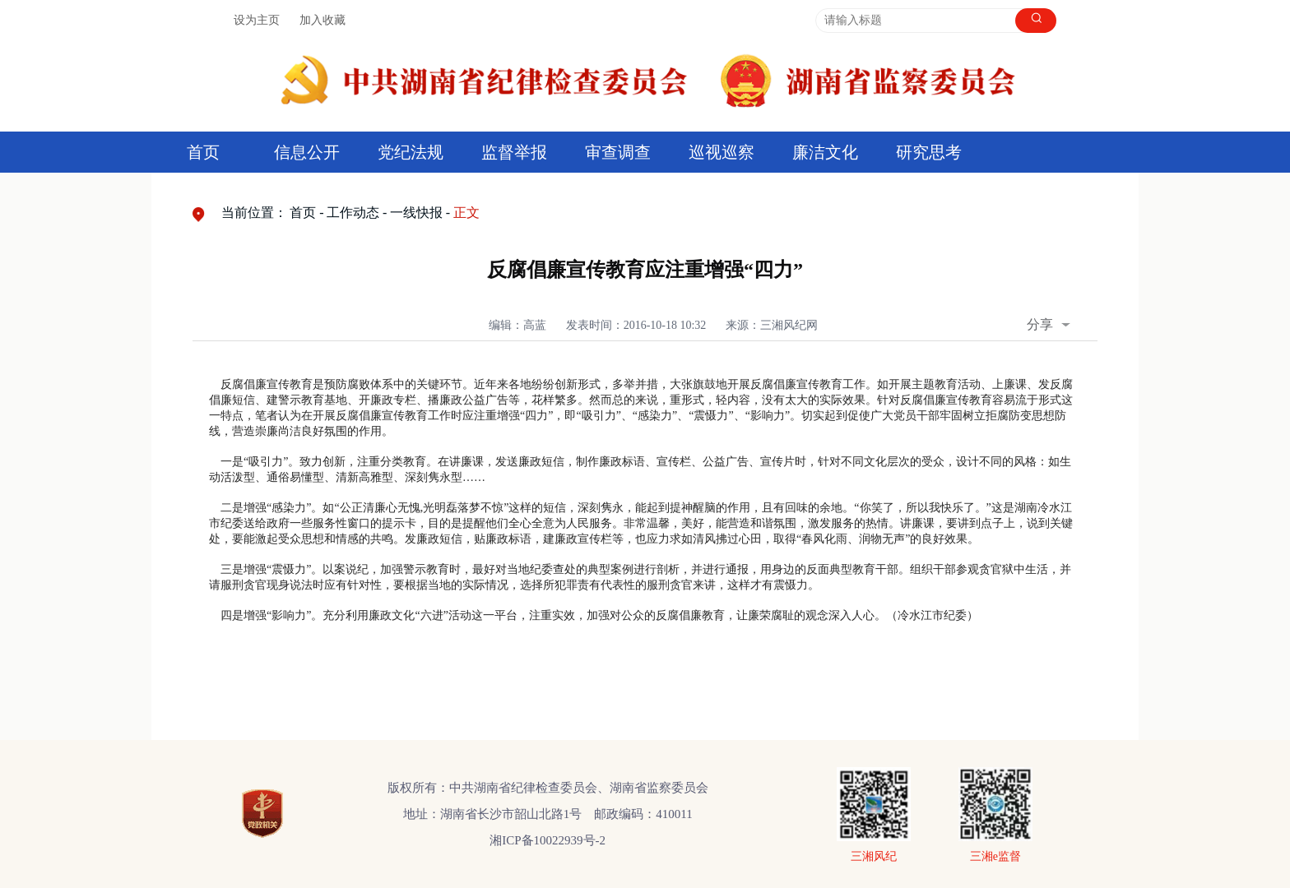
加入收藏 (322, 20)
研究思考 (929, 152)
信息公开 (307, 152)
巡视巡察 (721, 152)
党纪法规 (410, 152)
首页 (203, 152)
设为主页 (257, 20)
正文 (466, 213)
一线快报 (416, 213)
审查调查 (618, 152)
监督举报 (514, 152)
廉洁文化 (825, 152)
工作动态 (353, 213)
